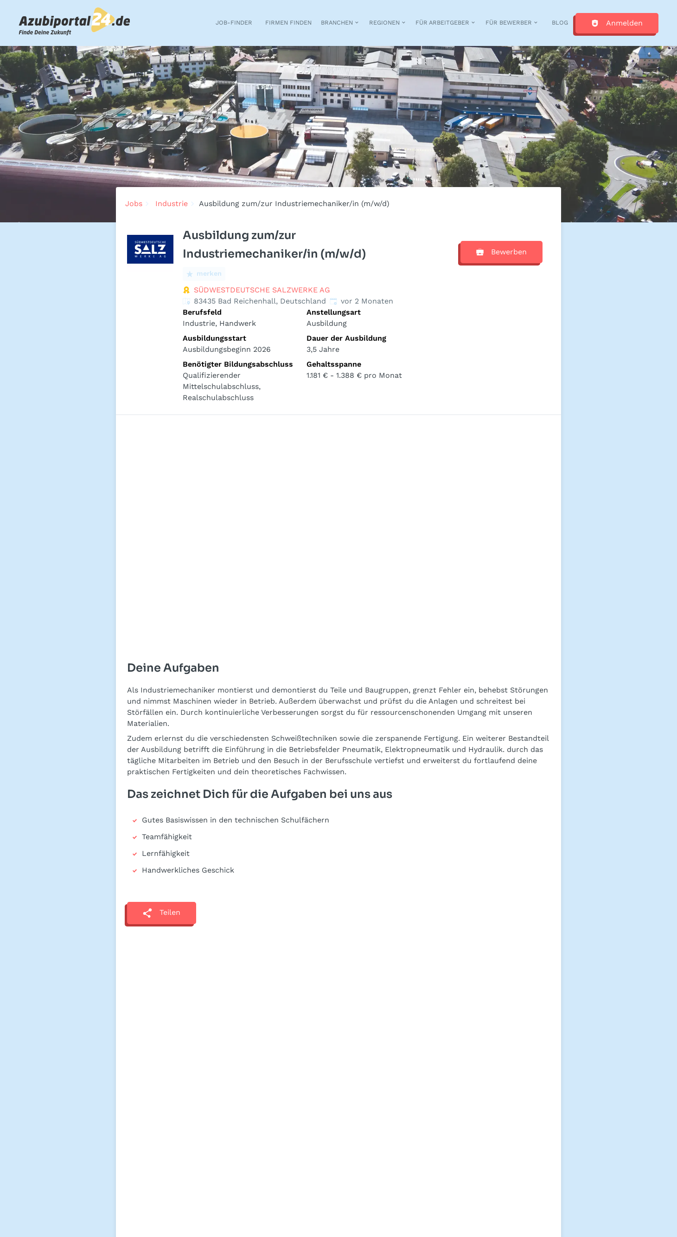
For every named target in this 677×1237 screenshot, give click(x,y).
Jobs (133, 203)
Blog (560, 22)
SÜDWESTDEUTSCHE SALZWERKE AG (262, 289)
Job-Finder (234, 22)
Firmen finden (288, 22)
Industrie (171, 203)
